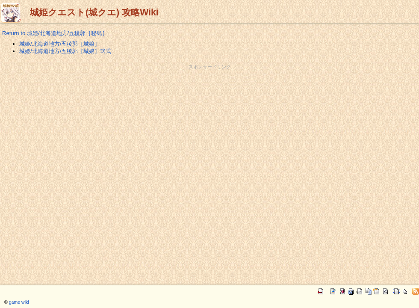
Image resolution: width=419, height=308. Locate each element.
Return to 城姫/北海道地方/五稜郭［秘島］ (55, 33)
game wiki (19, 302)
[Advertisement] (209, 89)
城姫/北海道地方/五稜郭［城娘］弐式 (65, 51)
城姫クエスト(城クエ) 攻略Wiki (94, 12)
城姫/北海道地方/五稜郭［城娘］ (59, 44)
